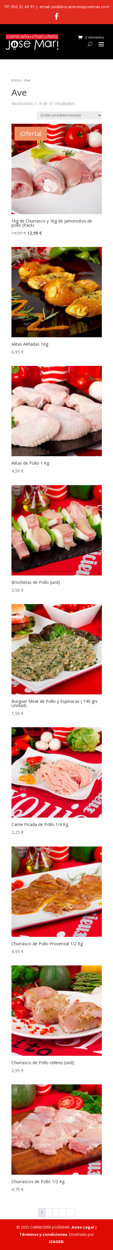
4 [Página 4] (62, 1212)
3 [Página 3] (56, 1212)
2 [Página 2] (49, 1212)
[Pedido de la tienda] (69, 115)
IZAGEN (56, 1241)
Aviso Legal (82, 1227)
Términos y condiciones (43, 1234)
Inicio (16, 80)
